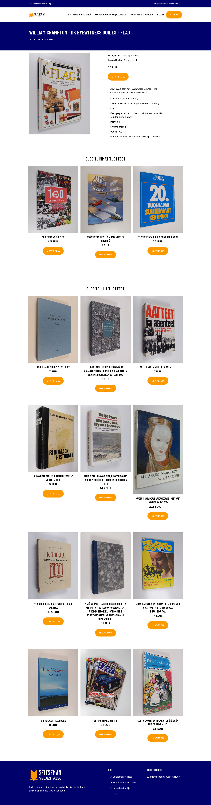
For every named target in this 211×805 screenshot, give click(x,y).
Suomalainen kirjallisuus (111, 14)
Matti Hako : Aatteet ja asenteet (157, 367)
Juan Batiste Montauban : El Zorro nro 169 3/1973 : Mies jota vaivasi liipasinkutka (158, 607)
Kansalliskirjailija (142, 14)
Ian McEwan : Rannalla (53, 720)
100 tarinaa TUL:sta (53, 237)
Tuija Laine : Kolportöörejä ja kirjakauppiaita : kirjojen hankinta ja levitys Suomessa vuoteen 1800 (105, 370)
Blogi (160, 14)
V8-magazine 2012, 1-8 (105, 720)
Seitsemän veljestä (79, 14)
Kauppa (174, 14)
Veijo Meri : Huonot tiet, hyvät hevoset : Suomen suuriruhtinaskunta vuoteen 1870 (105, 480)
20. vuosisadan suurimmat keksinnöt (157, 237)
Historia (51, 39)
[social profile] (50, 3)
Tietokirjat (38, 39)
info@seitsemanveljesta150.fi (167, 3)
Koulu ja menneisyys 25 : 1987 (53, 367)
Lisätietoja (118, 76)
